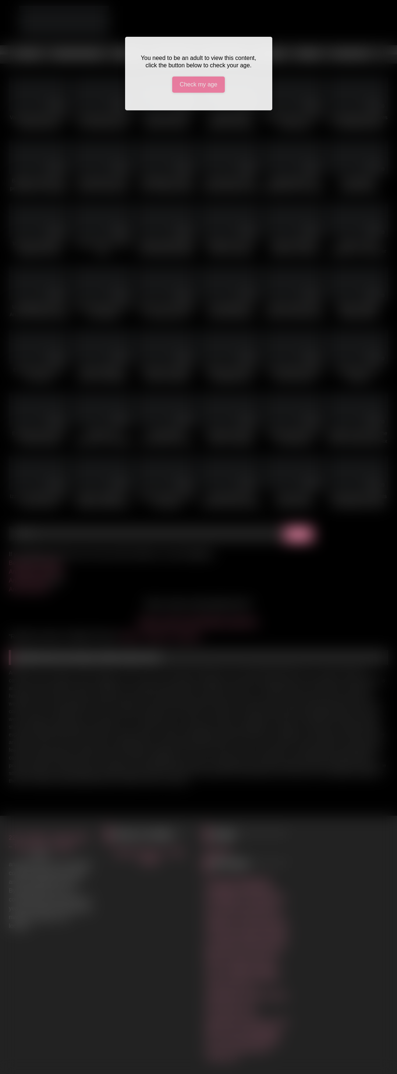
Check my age (198, 84)
